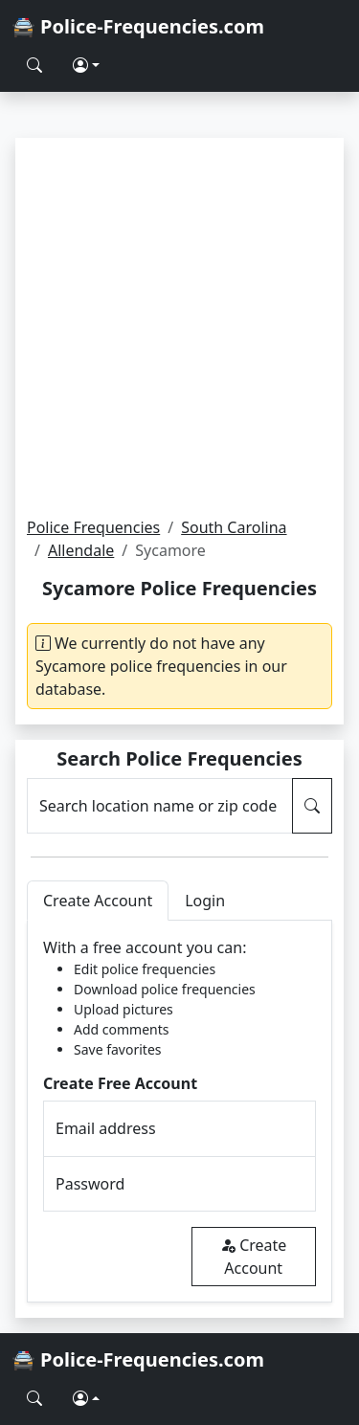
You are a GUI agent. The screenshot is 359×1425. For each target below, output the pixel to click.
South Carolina (233, 527)
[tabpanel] (179, 1112)
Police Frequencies (93, 527)
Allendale (81, 550)
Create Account (253, 1257)
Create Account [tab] (97, 900)
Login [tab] (205, 900)
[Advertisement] (179, 326)
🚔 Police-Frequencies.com (137, 26)
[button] (86, 65)
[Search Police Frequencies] (34, 65)
